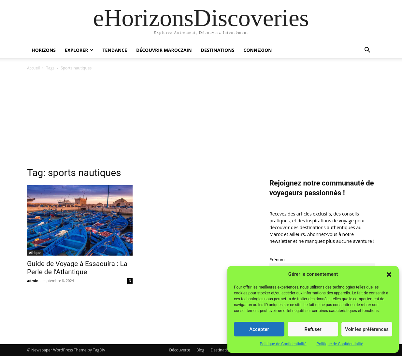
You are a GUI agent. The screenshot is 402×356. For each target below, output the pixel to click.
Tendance (114, 50)
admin (32, 280)
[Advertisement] (201, 120)
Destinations (218, 50)
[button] (389, 274)
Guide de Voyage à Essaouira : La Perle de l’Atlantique (77, 268)
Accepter (259, 329)
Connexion (257, 50)
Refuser (312, 329)
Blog (200, 350)
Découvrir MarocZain (164, 50)
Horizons (44, 50)
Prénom (277, 259)
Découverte (179, 350)
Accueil (33, 68)
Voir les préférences (367, 329)
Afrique (35, 252)
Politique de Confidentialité (283, 344)
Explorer (76, 50)
